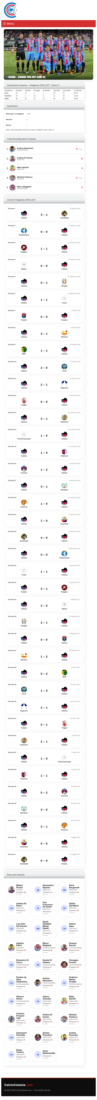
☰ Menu (8, 23)
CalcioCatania (18, 1085)
